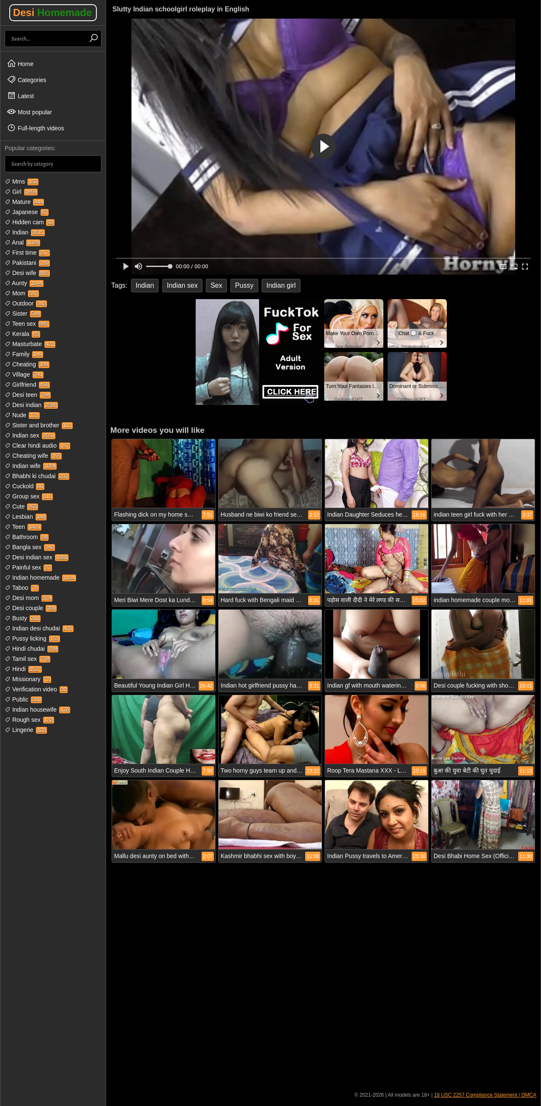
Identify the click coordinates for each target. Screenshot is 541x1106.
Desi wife (27, 273)
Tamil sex (27, 658)
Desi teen (28, 394)
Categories (26, 79)
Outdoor (26, 303)
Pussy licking (32, 638)
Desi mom (28, 597)
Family (24, 354)
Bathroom (27, 537)
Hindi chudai (31, 648)
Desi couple (31, 608)
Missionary (28, 679)
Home (20, 63)
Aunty (24, 283)
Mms (21, 181)
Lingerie (26, 729)
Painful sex (28, 567)
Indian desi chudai (39, 628)
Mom (22, 293)
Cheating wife (33, 455)
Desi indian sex (36, 557)
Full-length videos (35, 127)
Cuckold (24, 486)
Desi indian (31, 405)
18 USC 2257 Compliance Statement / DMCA (485, 1095)
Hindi (23, 669)
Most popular (29, 111)
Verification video (36, 689)
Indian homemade (40, 577)
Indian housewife (37, 709)
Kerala (22, 333)
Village (24, 374)
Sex (216, 285)
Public (23, 699)
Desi (52, 12)
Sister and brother (39, 425)
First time (27, 252)
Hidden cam (30, 222)
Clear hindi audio (37, 445)
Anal (22, 242)
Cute (21, 506)
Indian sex (30, 435)
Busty (23, 618)
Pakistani (27, 262)
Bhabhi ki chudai (37, 476)
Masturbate (30, 344)
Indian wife (31, 465)
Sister (23, 313)
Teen (23, 526)
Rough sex (29, 719)
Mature (24, 201)
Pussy (244, 285)
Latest (20, 95)
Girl (21, 191)
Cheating (27, 364)
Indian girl (280, 285)
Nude (22, 415)
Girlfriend (27, 384)
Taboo (22, 587)
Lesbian (25, 516)
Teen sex (27, 323)
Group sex (29, 496)
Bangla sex (30, 547)
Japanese (27, 212)
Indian (25, 232)
